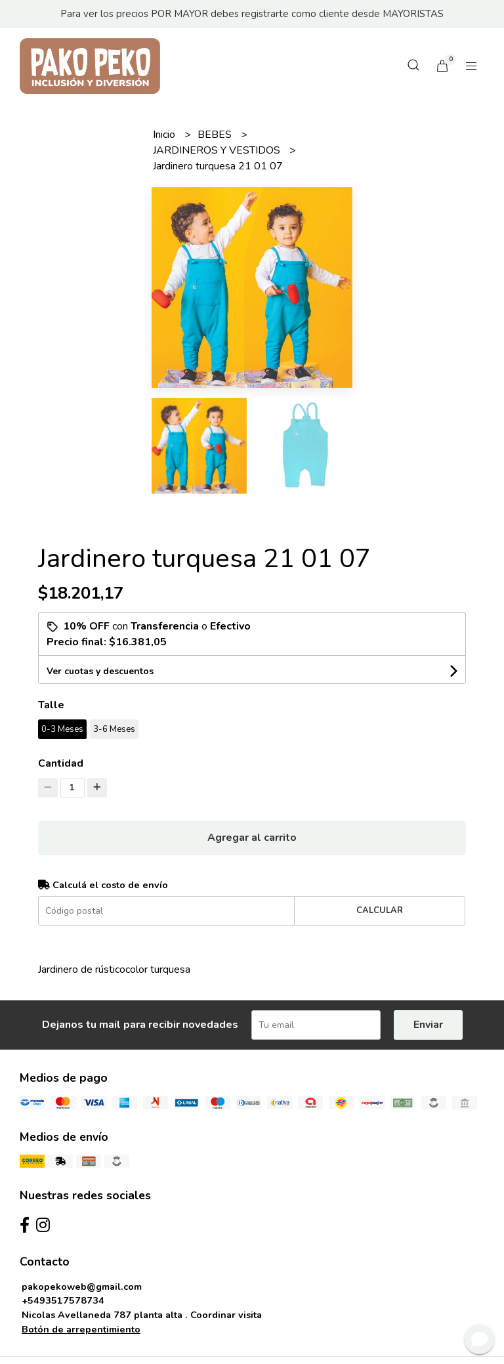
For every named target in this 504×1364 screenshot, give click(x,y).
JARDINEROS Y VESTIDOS (218, 150)
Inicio (165, 134)
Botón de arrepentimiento (81, 1329)
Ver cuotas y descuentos (100, 671)
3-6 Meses (114, 729)
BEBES (216, 134)
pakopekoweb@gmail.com (82, 1286)
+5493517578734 (63, 1300)
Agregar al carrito (252, 837)
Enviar (428, 1024)
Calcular (379, 910)
